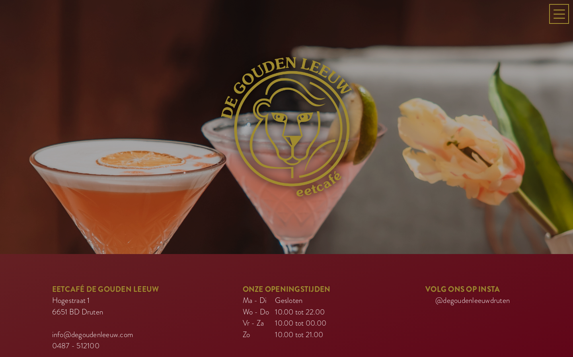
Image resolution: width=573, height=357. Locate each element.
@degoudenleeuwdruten (472, 286)
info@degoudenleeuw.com (93, 320)
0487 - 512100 (75, 331)
